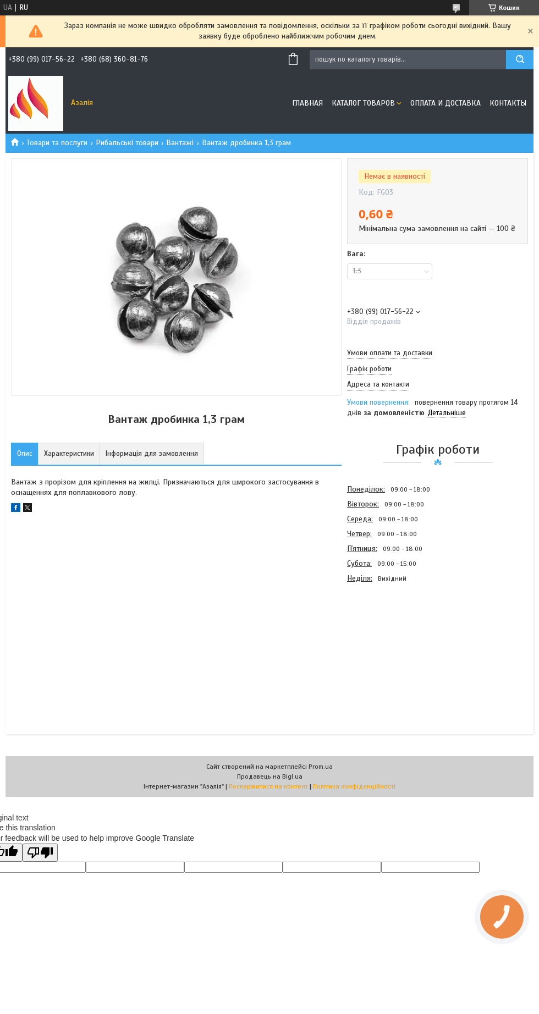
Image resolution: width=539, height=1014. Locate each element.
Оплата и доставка (445, 103)
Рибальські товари (127, 142)
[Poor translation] (40, 853)
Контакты (508, 103)
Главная (307, 103)
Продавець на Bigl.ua (269, 776)
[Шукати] (520, 59)
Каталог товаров (363, 103)
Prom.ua (321, 766)
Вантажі (180, 142)
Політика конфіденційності (354, 786)
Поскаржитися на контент (268, 786)
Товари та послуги (56, 142)
